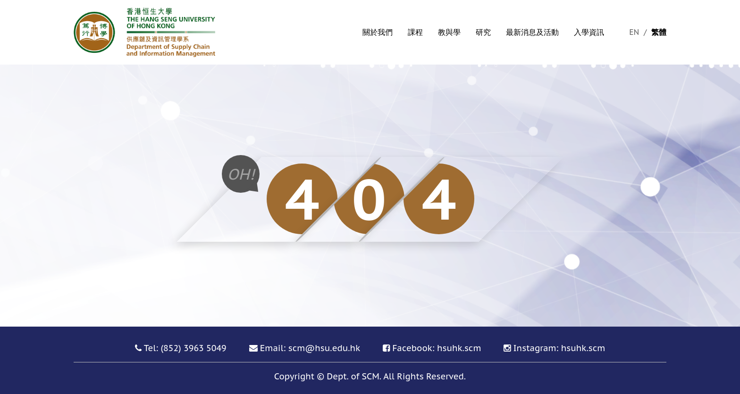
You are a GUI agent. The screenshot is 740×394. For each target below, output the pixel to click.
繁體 (658, 32)
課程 (415, 32)
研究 (483, 32)
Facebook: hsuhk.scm (436, 348)
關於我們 (377, 32)
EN (635, 32)
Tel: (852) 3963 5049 (185, 348)
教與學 (449, 32)
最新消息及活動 (532, 32)
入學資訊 (589, 32)
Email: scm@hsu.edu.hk (310, 348)
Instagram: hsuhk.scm (559, 348)
